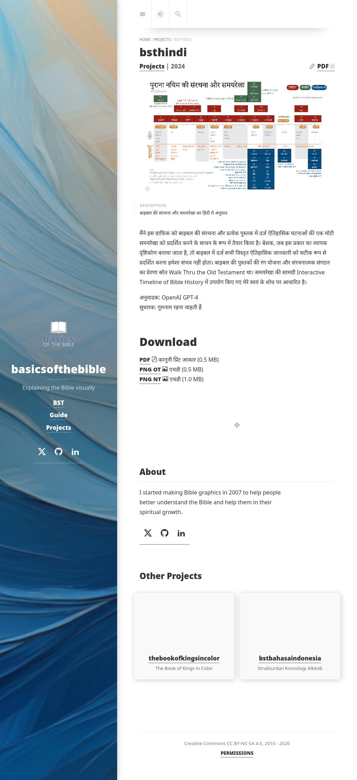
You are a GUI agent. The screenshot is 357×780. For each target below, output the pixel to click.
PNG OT (150, 369)
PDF (323, 66)
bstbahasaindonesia (290, 658)
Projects (152, 66)
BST (58, 402)
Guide (59, 415)
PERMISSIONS (237, 753)
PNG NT (150, 379)
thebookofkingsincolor (184, 658)
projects (162, 39)
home (145, 39)
